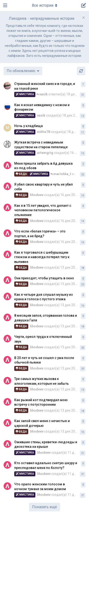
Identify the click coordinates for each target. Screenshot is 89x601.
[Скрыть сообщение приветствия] (83, 17)
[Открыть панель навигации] (4, 5)
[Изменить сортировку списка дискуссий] (23, 71)
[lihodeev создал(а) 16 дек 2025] (7, 186)
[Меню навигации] (44, 5)
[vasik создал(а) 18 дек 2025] (7, 107)
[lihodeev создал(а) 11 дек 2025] (7, 444)
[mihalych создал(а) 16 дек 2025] (7, 85)
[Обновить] (81, 71)
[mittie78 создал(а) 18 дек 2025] (7, 128)
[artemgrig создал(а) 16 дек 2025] (7, 144)
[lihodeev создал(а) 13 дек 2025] (7, 165)
